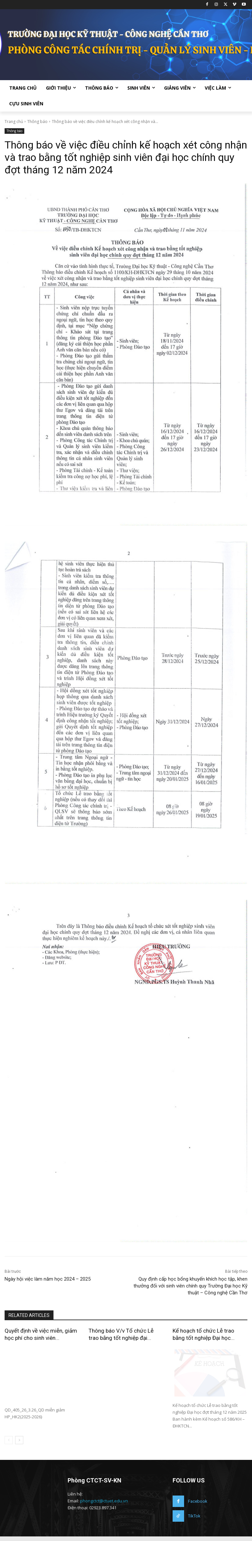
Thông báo (37, 121)
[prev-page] (9, 1445)
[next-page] (19, 1445)
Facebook (197, 1505)
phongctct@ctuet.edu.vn (104, 1505)
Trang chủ (14, 121)
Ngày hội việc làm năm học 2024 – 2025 (48, 1279)
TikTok (194, 1520)
